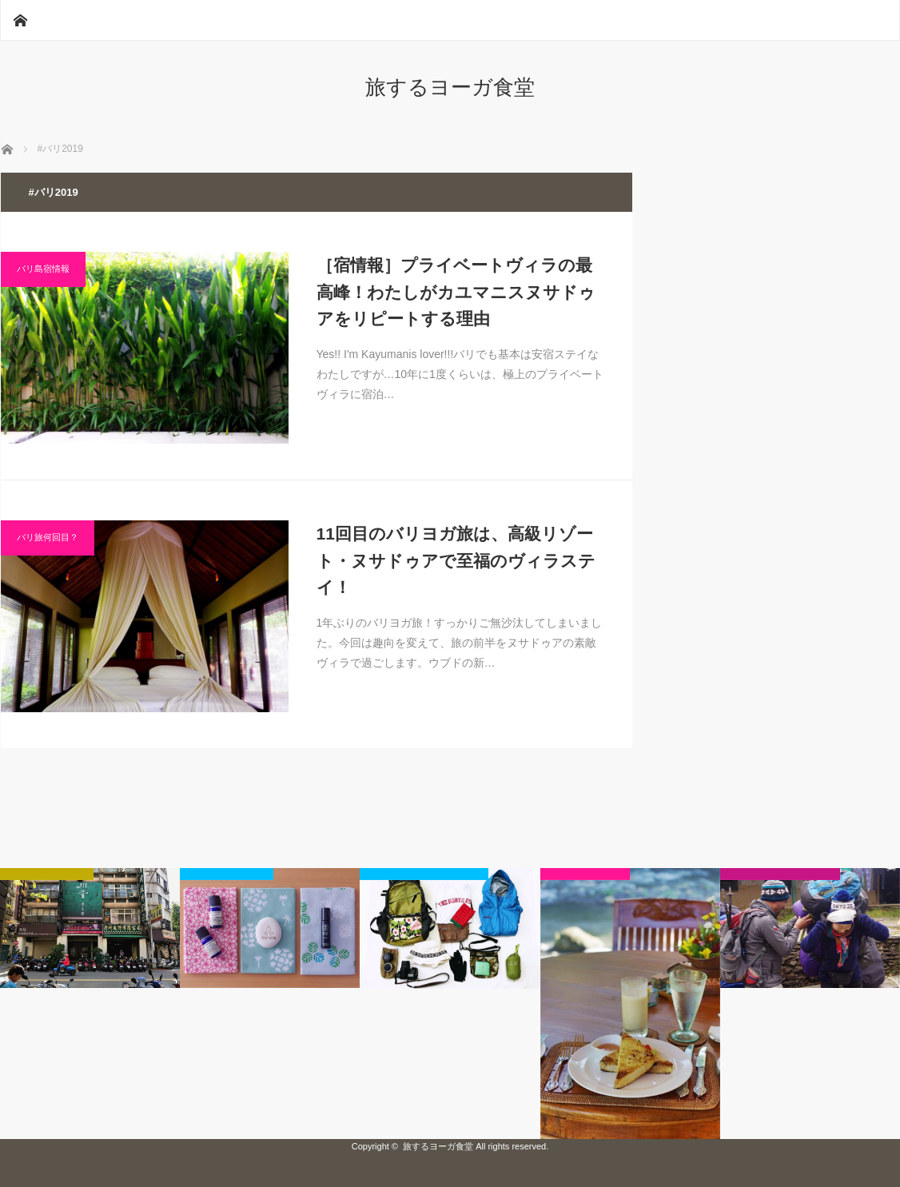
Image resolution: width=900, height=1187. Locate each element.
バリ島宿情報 (43, 268)
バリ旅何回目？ (47, 537)
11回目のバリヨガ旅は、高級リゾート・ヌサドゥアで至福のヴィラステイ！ (456, 560)
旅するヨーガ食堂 (450, 87)
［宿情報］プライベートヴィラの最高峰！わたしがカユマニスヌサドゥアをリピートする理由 (456, 292)
